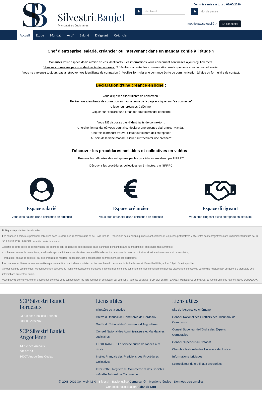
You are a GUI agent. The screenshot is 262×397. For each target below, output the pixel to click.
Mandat (55, 35)
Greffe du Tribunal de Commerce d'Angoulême (126, 324)
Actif (70, 35)
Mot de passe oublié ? (202, 23)
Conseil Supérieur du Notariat (191, 342)
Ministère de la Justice (110, 309)
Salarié (84, 35)
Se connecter (230, 23)
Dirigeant (101, 35)
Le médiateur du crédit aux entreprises (197, 363)
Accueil (25, 35)
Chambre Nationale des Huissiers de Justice (201, 349)
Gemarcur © (137, 381)
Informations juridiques (187, 356)
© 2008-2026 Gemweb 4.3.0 (77, 381)
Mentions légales (160, 381)
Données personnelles (189, 381)
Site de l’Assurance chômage (191, 309)
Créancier (121, 35)
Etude (40, 35)
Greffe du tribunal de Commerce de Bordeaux (126, 317)
